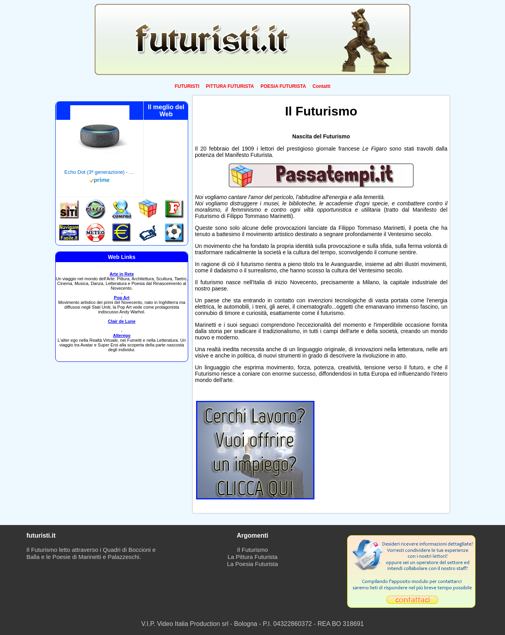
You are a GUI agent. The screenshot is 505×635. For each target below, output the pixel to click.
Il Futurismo (252, 549)
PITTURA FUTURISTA (230, 86)
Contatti (321, 86)
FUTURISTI (187, 86)
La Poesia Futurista (252, 564)
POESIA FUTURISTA (283, 86)
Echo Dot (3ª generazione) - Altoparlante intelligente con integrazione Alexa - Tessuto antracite (99, 172)
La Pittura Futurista (253, 556)
